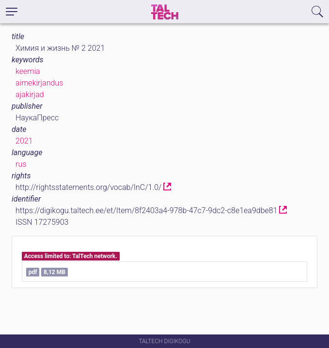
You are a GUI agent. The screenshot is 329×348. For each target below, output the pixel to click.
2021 (24, 140)
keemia (28, 71)
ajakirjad (30, 94)
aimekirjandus (39, 82)
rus (21, 164)
